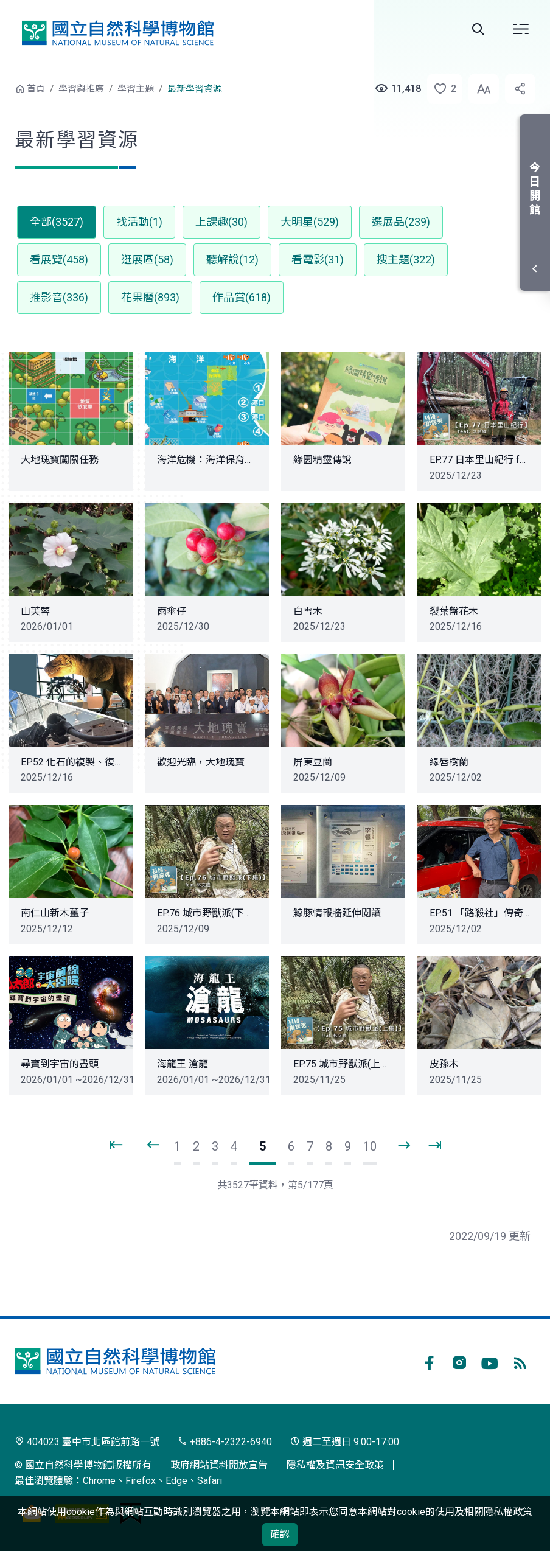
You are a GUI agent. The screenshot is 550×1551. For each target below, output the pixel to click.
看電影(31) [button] (317, 259)
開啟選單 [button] (521, 29)
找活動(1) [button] (139, 221)
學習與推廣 (81, 88)
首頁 (36, 88)
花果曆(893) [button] (150, 297)
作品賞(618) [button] (241, 297)
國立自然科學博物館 (117, 33)
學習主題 (135, 88)
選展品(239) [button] (401, 221)
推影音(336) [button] (59, 297)
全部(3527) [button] (56, 221)
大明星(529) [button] (309, 221)
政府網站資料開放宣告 (219, 1465)
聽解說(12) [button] (232, 259)
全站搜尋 (478, 29)
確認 (280, 1534)
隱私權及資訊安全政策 (335, 1465)
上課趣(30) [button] (221, 221)
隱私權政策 (508, 1512)
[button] (441, 89)
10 (370, 1146)
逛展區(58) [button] (147, 259)
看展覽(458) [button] (59, 259)
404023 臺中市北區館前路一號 (87, 1442)
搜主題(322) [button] (406, 259)
